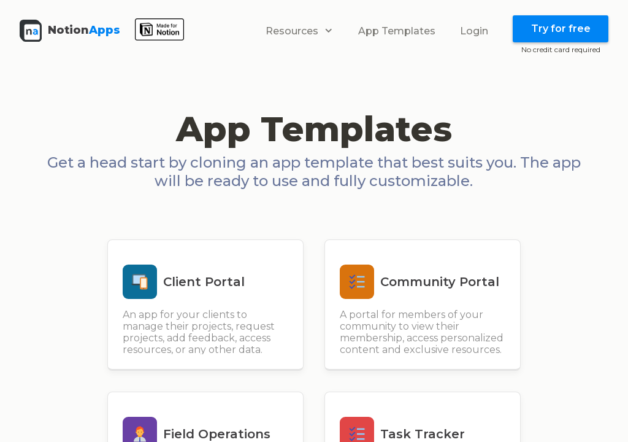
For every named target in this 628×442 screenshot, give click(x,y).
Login (474, 31)
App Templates (396, 31)
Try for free (561, 28)
